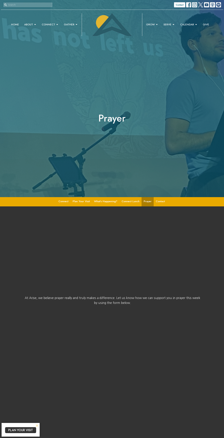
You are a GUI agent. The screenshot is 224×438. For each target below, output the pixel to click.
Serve (169, 24)
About (30, 24)
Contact (179, 4)
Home (15, 24)
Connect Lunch (130, 201)
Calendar (189, 24)
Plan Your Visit (81, 201)
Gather (71, 24)
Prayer (148, 201)
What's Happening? (105, 201)
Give (206, 24)
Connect (50, 24)
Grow (152, 24)
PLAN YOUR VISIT (20, 430)
